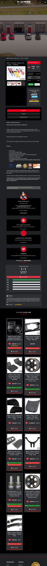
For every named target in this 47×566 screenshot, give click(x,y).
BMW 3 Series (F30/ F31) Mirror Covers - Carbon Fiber (14, 417)
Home (8, 564)
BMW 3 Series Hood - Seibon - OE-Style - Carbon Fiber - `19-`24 (32, 417)
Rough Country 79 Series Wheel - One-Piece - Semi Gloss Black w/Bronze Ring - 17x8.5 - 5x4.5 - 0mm (32, 378)
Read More (23, 242)
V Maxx (38, 80)
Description (23, 110)
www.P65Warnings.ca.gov (12, 188)
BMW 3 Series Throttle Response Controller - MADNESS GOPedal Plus (14, 338)
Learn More (34, 96)
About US (21, 564)
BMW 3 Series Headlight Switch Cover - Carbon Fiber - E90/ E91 (32, 338)
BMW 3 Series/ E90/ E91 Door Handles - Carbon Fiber (14, 534)
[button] (24, 73)
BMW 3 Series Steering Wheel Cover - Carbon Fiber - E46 (32, 453)
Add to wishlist (37, 84)
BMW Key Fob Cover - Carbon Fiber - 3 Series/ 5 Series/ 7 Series (14, 453)
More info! (38, 73)
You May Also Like (23, 117)
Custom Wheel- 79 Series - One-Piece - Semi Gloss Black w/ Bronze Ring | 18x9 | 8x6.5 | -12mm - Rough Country (32, 494)
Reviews (23, 113)
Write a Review (23, 276)
